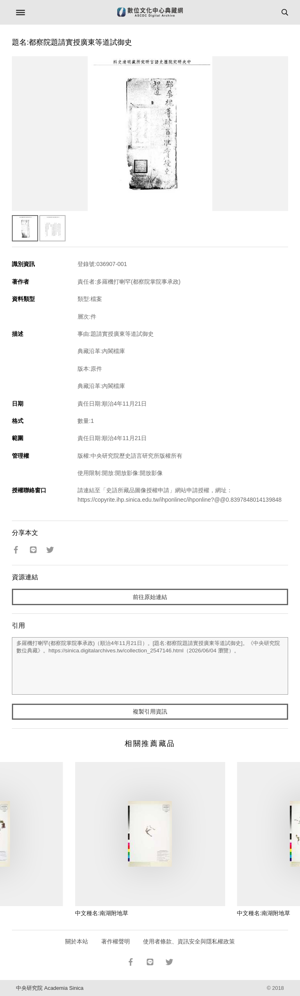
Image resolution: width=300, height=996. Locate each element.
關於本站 (76, 941)
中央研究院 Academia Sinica (49, 988)
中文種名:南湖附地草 (101, 913)
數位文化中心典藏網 (150, 12)
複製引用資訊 (150, 711)
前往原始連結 (150, 597)
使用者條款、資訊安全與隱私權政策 (189, 941)
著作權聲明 (115, 941)
